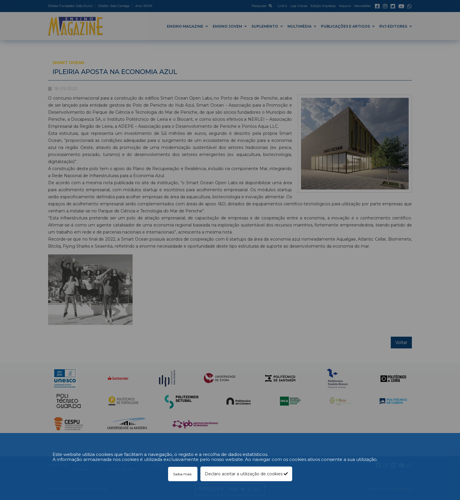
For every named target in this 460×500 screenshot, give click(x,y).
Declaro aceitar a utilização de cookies (246, 473)
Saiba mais (182, 474)
